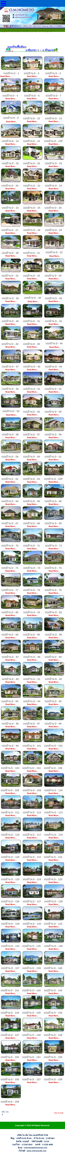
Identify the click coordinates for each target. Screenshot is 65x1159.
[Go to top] (58, 1113)
